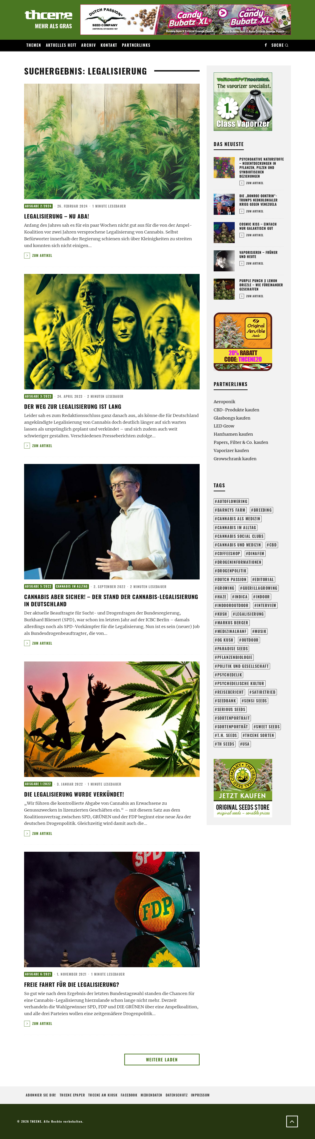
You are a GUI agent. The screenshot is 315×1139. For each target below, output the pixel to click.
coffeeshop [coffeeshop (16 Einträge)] (228, 553)
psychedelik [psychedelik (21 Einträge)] (229, 675)
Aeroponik (224, 401)
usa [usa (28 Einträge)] (246, 744)
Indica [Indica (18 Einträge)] (241, 597)
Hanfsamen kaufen (233, 434)
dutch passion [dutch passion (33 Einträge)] (232, 579)
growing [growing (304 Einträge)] (225, 588)
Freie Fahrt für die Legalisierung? (71, 984)
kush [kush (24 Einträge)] (222, 614)
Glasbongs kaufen (232, 418)
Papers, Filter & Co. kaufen (241, 442)
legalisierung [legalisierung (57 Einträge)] (249, 614)
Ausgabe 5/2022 (38, 586)
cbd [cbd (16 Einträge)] (273, 545)
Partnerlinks (136, 45)
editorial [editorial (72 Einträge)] (264, 579)
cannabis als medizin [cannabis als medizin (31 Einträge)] (238, 518)
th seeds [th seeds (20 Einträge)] (225, 744)
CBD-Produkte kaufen (236, 410)
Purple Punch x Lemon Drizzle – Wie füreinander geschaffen (261, 284)
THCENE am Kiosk (102, 1094)
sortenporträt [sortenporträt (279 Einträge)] (232, 726)
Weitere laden (162, 1059)
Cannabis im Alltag (72, 586)
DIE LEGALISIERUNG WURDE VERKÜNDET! (74, 794)
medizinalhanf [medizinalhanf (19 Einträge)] (232, 631)
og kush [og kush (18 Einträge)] (225, 640)
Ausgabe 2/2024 (38, 206)
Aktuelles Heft (61, 45)
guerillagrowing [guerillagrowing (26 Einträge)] (260, 588)
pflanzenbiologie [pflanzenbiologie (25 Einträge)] (235, 657)
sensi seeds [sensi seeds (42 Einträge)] (255, 701)
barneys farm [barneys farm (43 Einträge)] (231, 510)
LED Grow (224, 426)
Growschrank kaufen (235, 458)
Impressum (200, 1094)
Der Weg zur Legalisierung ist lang (72, 406)
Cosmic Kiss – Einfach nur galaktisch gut (258, 226)
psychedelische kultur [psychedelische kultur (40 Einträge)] (240, 683)
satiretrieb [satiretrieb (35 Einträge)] (264, 692)
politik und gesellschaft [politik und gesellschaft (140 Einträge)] (243, 666)
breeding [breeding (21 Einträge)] (263, 510)
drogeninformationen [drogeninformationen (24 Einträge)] (239, 562)
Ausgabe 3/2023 (38, 396)
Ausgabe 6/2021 (38, 974)
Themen (33, 45)
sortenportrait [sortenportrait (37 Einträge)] (233, 718)
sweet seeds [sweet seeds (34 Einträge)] (268, 726)
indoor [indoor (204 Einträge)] (263, 597)
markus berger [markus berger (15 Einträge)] (233, 622)
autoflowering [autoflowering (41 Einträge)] (232, 501)
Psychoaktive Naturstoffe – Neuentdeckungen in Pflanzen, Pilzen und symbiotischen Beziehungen (261, 168)
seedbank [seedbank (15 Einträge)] (226, 701)
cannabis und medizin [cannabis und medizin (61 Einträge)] (239, 545)
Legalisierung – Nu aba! (56, 216)
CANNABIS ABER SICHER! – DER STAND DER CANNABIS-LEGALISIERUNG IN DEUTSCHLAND (111, 600)
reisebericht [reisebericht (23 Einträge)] (230, 692)
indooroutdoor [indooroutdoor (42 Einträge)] (233, 605)
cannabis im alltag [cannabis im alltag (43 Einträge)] (236, 527)
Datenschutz (177, 1094)
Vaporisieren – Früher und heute (258, 254)
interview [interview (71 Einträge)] (266, 605)
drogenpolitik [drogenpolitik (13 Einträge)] (232, 571)
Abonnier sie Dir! (41, 1094)
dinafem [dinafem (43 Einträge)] (256, 553)
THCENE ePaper (72, 1094)
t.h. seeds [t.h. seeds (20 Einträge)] (227, 735)
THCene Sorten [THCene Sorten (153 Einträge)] (259, 735)
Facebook (129, 1094)
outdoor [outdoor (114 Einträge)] (250, 640)
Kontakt (109, 45)
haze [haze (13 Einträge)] (222, 597)
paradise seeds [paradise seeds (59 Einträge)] (232, 648)
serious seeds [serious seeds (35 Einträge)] (231, 709)
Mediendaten (151, 1094)
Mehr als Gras (53, 26)
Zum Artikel (38, 255)
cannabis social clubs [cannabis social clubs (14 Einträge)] (240, 536)
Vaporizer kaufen (231, 450)
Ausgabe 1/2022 (38, 784)
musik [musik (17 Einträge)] (260, 631)
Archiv (88, 45)
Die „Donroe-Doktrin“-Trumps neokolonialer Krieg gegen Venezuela (258, 200)
